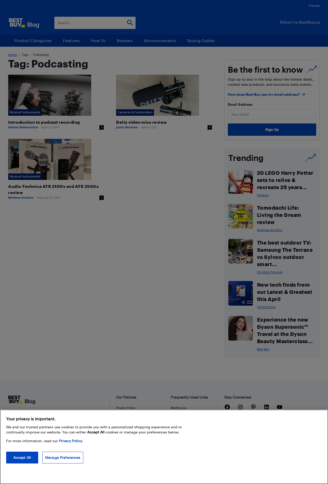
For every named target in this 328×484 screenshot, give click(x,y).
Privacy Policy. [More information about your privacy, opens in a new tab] (71, 441)
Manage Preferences (62, 457)
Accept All (22, 457)
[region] (164, 447)
